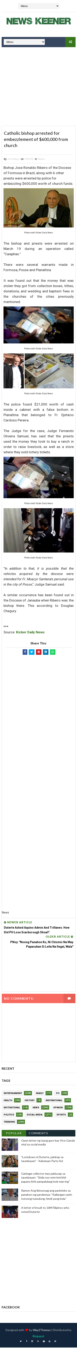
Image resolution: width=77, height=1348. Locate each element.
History (29, 1101)
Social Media (35, 1115)
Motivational (12, 1108)
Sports (61, 1115)
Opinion (58, 1108)
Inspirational (54, 1101)
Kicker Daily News (30, 633)
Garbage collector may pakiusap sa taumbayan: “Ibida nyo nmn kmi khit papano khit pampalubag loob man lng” (45, 1178)
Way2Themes (42, 1330)
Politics (9, 1115)
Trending (9, 1122)
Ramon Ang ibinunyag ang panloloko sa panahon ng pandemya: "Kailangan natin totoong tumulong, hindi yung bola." (46, 1195)
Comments (38, 1133)
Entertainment (13, 1093)
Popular (14, 1133)
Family (40, 1093)
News (41, 159)
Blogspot (38, 1336)
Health (8, 1101)
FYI (57, 1093)
